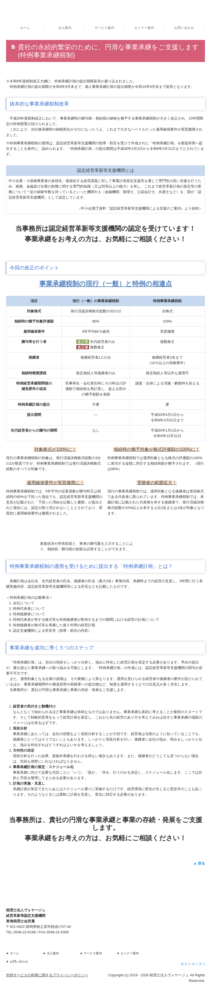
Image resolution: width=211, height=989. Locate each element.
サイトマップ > (193, 964)
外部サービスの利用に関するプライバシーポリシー (47, 975)
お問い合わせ (184, 28)
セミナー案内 (144, 28)
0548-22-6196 (24, 932)
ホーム (25, 28)
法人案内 (64, 28)
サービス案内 (104, 28)
